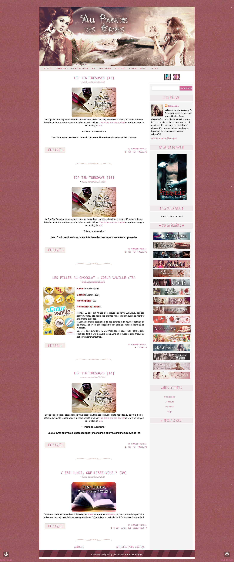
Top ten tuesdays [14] (94, 373)
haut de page (227, 556)
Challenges (105, 68)
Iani (100, 125)
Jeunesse (142, 347)
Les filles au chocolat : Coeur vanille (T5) (94, 277)
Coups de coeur (79, 68)
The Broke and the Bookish (112, 122)
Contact (154, 68)
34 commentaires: (137, 525)
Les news (169, 406)
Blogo (143, 68)
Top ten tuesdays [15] (94, 177)
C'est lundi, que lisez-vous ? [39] (94, 472)
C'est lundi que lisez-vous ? (130, 528)
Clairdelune (173, 106)
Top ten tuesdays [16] (94, 78)
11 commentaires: (137, 443)
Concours (169, 402)
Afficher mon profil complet (164, 138)
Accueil (48, 68)
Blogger (139, 554)
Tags (169, 411)
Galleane (110, 514)
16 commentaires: (137, 248)
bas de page (6, 556)
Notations (120, 68)
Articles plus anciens (130, 546)
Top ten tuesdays (137, 151)
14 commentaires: (137, 344)
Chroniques (62, 68)
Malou (91, 514)
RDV (93, 68)
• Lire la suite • (55, 150)
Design (132, 68)
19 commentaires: (137, 148)
